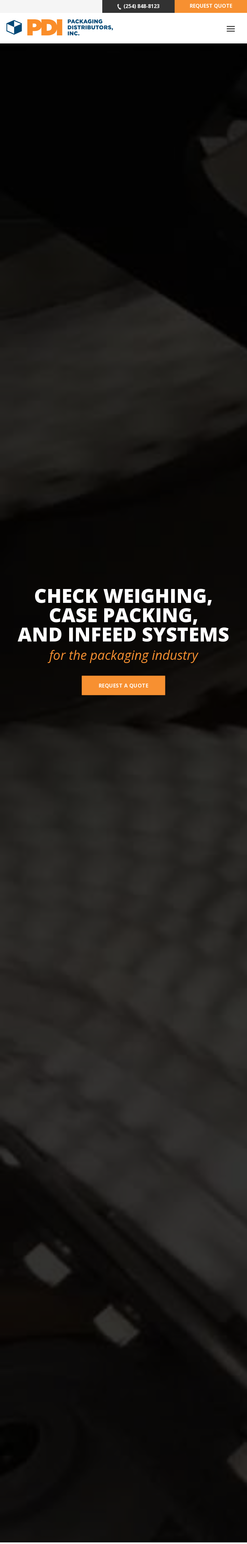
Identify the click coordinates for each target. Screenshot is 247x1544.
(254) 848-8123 (138, 6)
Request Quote (211, 5)
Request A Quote (124, 685)
